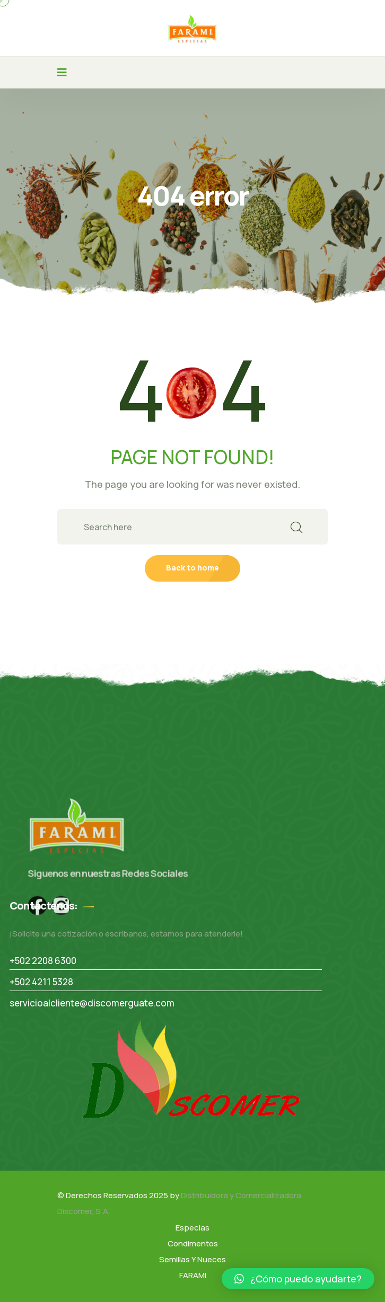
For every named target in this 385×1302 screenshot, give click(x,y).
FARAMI (192, 1275)
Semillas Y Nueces (192, 1259)
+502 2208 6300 (43, 961)
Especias (192, 1227)
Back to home (192, 568)
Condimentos (193, 1243)
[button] (298, 1278)
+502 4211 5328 (41, 982)
